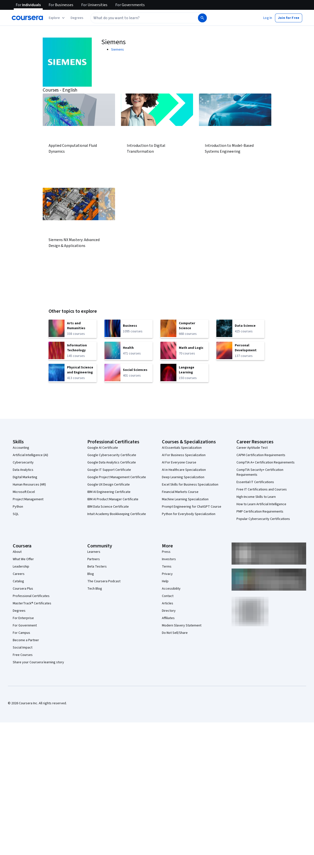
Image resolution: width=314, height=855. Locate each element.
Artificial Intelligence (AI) (30, 455)
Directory (169, 610)
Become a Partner (26, 640)
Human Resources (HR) (29, 484)
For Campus (21, 632)
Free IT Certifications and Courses (261, 489)
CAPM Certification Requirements (260, 455)
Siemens (117, 49)
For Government (25, 625)
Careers (19, 573)
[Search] (202, 18)
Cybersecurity (23, 462)
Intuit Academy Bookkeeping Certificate (116, 514)
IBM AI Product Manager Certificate (112, 499)
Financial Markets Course (180, 491)
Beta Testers (97, 566)
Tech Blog (94, 588)
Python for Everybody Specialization (188, 514)
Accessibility (171, 588)
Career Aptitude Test (252, 447)
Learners (93, 551)
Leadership (21, 566)
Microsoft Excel (24, 491)
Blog (90, 573)
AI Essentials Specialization (182, 447)
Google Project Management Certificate (116, 477)
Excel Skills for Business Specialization (190, 484)
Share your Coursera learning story (38, 662)
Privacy (167, 573)
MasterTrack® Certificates (32, 603)
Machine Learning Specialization (185, 499)
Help (165, 581)
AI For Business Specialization (184, 455)
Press (166, 551)
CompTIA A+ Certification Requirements (265, 462)
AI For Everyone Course (179, 462)
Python (18, 506)
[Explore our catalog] (57, 18)
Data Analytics (23, 469)
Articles (167, 603)
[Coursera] (27, 18)
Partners (93, 559)
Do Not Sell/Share (175, 632)
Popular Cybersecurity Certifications (263, 518)
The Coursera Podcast (103, 581)
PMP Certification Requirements (259, 511)
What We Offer (23, 559)
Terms (166, 566)
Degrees (19, 610)
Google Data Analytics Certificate (111, 462)
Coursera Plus (23, 588)
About (17, 551)
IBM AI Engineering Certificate (109, 491)
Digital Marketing (25, 477)
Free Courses (23, 654)
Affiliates (168, 618)
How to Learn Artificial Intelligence (261, 504)
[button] (77, 18)
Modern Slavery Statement (181, 625)
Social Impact (22, 647)
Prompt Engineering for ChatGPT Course (191, 506)
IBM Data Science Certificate (108, 506)
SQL (16, 514)
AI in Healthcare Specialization (184, 469)
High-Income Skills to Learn (256, 496)
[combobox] (144, 18)
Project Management (28, 499)
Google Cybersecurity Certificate (111, 455)
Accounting (21, 447)
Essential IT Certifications (255, 482)
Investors (169, 559)
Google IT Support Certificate (109, 469)
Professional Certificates (31, 596)
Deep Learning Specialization (183, 477)
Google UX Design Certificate (108, 484)
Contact (167, 596)
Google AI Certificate (102, 447)
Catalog (18, 581)
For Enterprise (23, 618)
